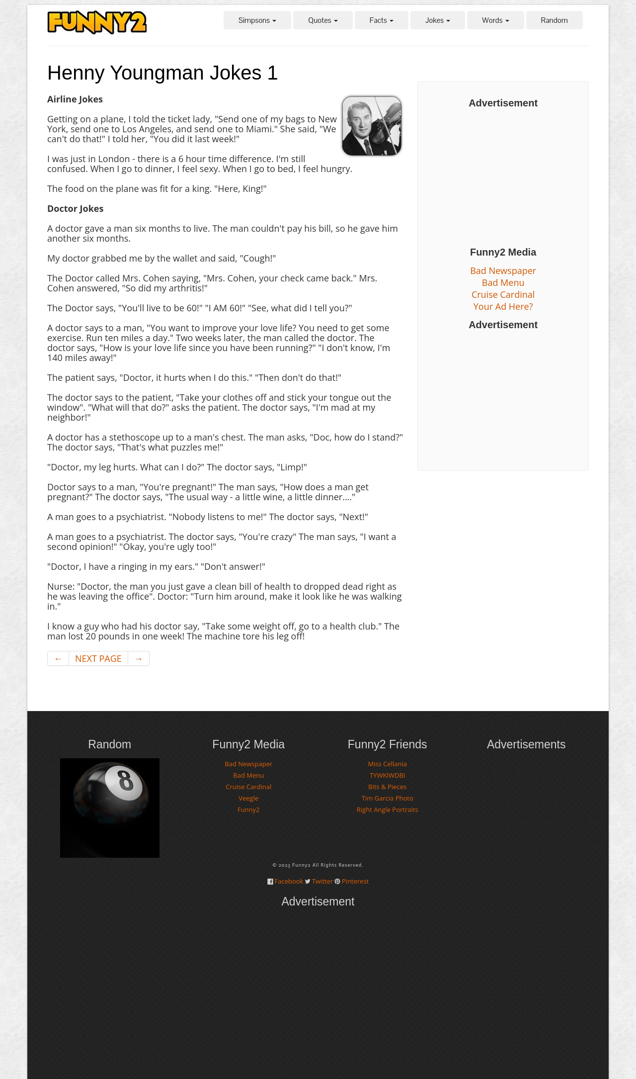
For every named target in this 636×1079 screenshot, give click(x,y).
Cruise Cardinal (503, 294)
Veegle (248, 798)
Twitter (322, 881)
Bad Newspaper (503, 270)
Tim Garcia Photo (387, 798)
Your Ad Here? (503, 306)
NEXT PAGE (98, 658)
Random (554, 20)
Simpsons (257, 20)
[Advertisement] (503, 177)
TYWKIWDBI (387, 775)
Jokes (437, 20)
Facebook (289, 881)
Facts (382, 20)
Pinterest (355, 881)
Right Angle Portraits (387, 809)
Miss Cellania (387, 763)
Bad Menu (503, 282)
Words (495, 20)
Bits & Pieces (387, 786)
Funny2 (249, 809)
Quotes (322, 20)
